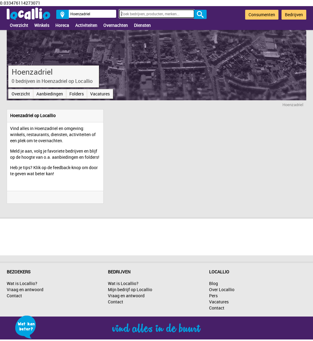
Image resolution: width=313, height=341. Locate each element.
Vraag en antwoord (25, 289)
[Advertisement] (156, 235)
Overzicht (19, 25)
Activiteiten (86, 25)
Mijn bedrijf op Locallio (130, 289)
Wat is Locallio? (22, 283)
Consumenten (262, 14)
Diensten (142, 25)
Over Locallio (221, 289)
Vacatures (100, 94)
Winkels (41, 25)
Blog (213, 283)
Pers (213, 295)
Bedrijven (294, 14)
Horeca (62, 25)
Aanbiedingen (49, 94)
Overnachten (115, 25)
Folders (76, 94)
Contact (14, 295)
